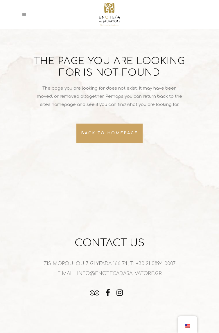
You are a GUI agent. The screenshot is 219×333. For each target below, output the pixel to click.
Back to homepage (109, 133)
